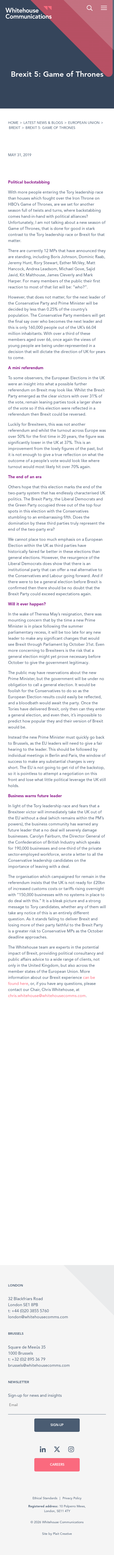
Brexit (14, 128)
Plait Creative (62, 1534)
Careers (57, 1464)
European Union (84, 123)
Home (13, 123)
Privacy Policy (72, 1498)
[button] (104, 8)
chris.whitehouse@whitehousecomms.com (47, 996)
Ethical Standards (45, 1498)
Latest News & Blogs (43, 123)
